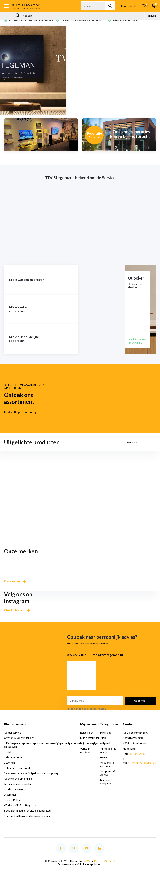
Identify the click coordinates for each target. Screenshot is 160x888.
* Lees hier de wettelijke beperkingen (86, 713)
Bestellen (10, 756)
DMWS (87, 866)
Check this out (17, 615)
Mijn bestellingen (88, 744)
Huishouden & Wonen (108, 755)
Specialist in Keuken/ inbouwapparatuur (28, 821)
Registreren (88, 737)
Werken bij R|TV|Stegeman (21, 810)
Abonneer (140, 705)
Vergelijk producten (87, 758)
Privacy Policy (12, 804)
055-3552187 (137, 758)
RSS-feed (109, 866)
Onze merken (16, 586)
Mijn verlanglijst (90, 751)
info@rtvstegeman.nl (143, 767)
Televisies (106, 737)
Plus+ (97, 866)
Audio (103, 742)
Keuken (105, 762)
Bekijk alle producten (20, 419)
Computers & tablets (108, 777)
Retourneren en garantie (19, 772)
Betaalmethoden (14, 762)
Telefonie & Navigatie (107, 786)
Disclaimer (10, 799)
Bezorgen (10, 767)
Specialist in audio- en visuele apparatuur (29, 815)
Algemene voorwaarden (18, 788)
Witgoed (105, 748)
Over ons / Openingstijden (20, 742)
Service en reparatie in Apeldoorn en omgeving (33, 778)
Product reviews (14, 794)
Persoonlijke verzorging (107, 769)
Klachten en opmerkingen (20, 783)
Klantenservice (13, 737)
